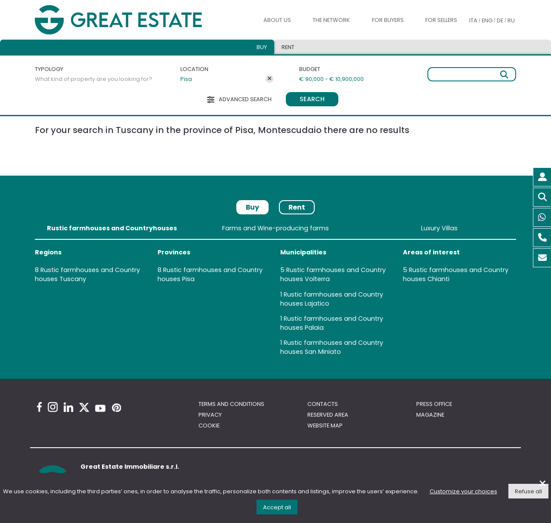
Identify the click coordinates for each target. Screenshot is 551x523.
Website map (325, 425)
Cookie (209, 425)
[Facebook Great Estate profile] (39, 407)
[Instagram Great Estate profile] (53, 407)
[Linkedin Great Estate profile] (68, 407)
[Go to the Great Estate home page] (137, 19)
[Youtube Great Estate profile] (100, 408)
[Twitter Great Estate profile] (84, 407)
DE (500, 20)
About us (277, 20)
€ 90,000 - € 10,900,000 (331, 79)
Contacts (322, 404)
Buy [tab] (262, 47)
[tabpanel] (275, 291)
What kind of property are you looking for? (93, 79)
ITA (473, 20)
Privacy (210, 415)
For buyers (388, 20)
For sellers (441, 20)
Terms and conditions (231, 404)
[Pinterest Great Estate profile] (116, 407)
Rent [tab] (288, 47)
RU (511, 20)
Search (312, 99)
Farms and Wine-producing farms (275, 228)
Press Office (434, 404)
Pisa (186, 79)
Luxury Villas (439, 228)
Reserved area (327, 415)
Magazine (430, 415)
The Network (331, 20)
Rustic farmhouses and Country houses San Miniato (331, 347)
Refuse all (528, 491)
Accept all (277, 507)
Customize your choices (463, 491)
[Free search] (471, 74)
